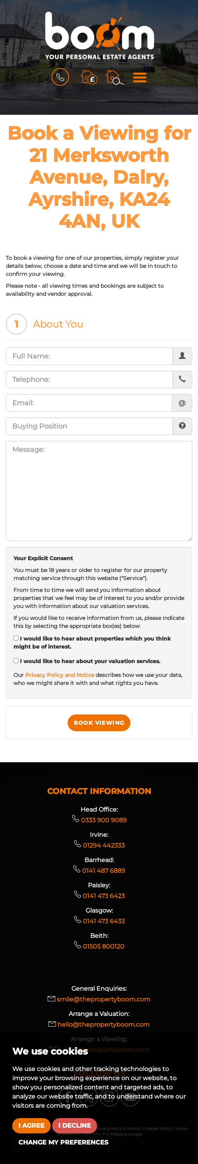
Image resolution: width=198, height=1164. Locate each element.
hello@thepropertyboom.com (99, 1024)
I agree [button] (31, 1125)
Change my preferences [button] (63, 1142)
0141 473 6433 (99, 921)
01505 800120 (99, 946)
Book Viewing (99, 722)
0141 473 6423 (99, 896)
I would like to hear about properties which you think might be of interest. (92, 642)
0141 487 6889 (99, 870)
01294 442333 (99, 845)
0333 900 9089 (99, 820)
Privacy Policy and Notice (59, 675)
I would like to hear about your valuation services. (86, 661)
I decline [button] (74, 1125)
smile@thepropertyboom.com (99, 999)
